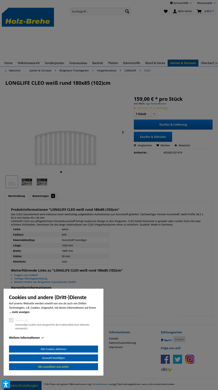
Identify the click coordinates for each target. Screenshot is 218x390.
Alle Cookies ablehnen (53, 349)
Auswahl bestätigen (53, 358)
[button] (6, 384)
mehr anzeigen (20, 312)
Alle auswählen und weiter (53, 366)
